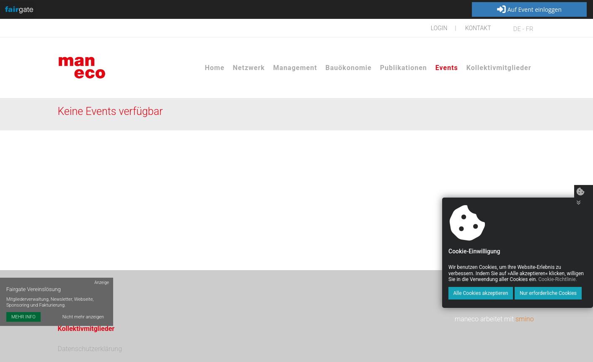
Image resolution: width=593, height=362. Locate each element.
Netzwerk (249, 68)
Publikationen (403, 68)
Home (215, 68)
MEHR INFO (23, 317)
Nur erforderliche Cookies (548, 293)
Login (439, 28)
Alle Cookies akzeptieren (480, 293)
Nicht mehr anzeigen (83, 317)
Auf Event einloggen (529, 9)
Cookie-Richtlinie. (557, 279)
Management (295, 68)
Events (446, 68)
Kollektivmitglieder (498, 68)
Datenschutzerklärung (90, 349)
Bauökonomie (349, 68)
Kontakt (478, 28)
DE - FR (523, 29)
